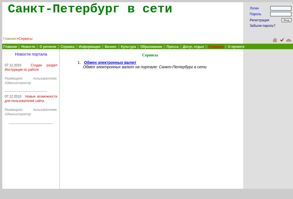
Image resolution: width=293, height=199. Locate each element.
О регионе (48, 47)
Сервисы (26, 39)
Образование (151, 47)
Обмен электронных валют (110, 62)
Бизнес (110, 47)
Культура (128, 47)
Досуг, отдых (193, 47)
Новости (28, 47)
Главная (9, 39)
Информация (90, 47)
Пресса (173, 47)
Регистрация (259, 20)
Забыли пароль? (263, 26)
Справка (67, 47)
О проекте (236, 47)
